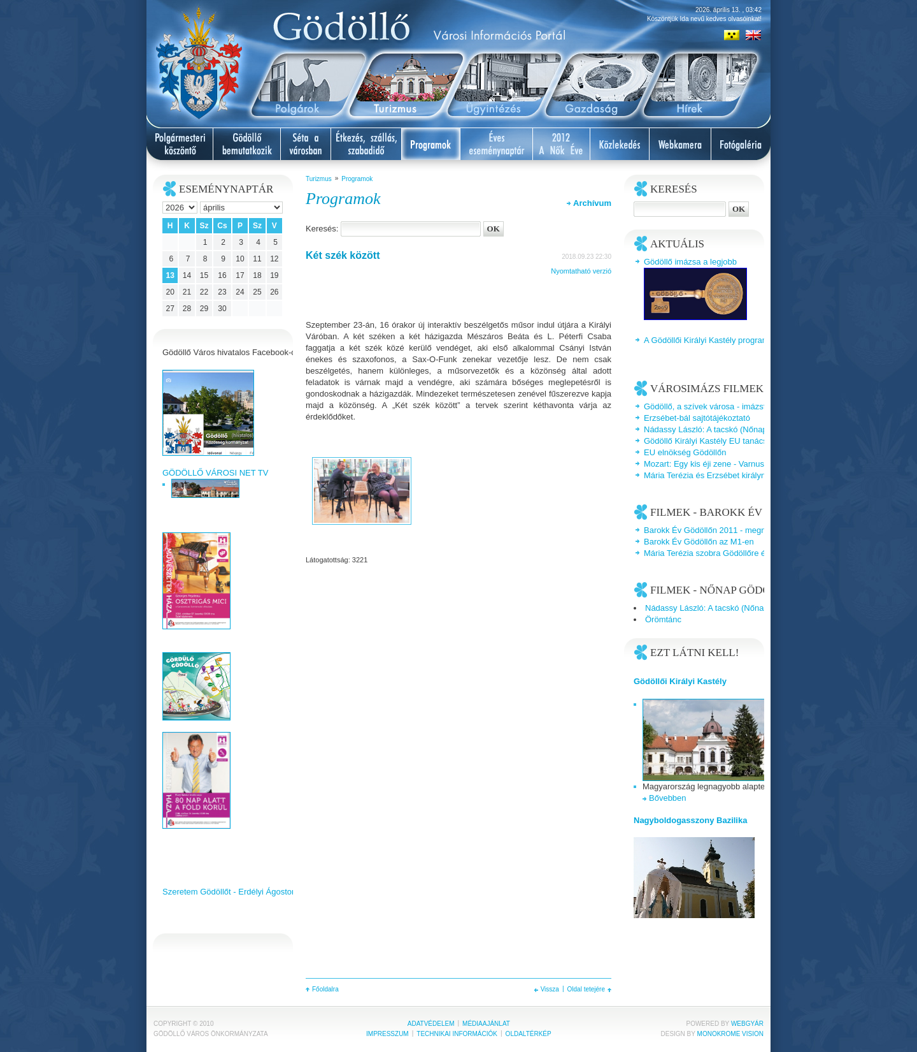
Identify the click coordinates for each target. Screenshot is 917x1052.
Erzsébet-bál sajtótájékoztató (697, 418)
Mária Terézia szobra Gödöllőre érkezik (715, 553)
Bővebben (667, 798)
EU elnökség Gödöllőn (685, 452)
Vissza (550, 989)
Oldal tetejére (586, 989)
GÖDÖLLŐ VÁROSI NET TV (215, 473)
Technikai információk (456, 1033)
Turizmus (319, 178)
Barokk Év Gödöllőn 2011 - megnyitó (711, 530)
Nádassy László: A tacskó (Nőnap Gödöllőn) (725, 429)
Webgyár (747, 1023)
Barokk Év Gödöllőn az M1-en (699, 541)
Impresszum (387, 1033)
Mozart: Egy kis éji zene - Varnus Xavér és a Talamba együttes (758, 464)
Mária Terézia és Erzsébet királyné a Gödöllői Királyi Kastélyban (761, 475)
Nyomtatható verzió (581, 271)
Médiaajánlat (486, 1023)
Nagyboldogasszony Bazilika (690, 820)
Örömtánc (663, 619)
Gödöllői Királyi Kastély (680, 681)
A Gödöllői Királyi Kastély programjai (711, 340)
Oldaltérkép (528, 1033)
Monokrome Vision (730, 1033)
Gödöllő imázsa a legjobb (690, 262)
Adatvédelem (431, 1023)
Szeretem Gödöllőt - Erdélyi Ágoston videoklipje (250, 891)
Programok (357, 178)
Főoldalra (325, 989)
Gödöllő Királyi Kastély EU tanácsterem (716, 441)
